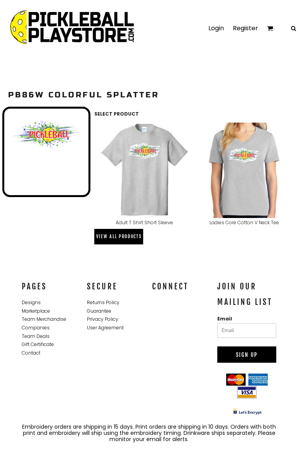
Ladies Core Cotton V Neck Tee (244, 222)
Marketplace (36, 311)
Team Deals (36, 336)
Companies (36, 327)
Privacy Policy (102, 319)
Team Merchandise (44, 319)
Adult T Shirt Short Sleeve (144, 222)
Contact (31, 353)
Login (216, 28)
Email (224, 318)
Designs (31, 302)
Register (245, 28)
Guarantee (99, 311)
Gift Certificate (38, 344)
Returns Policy (103, 302)
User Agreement (105, 327)
